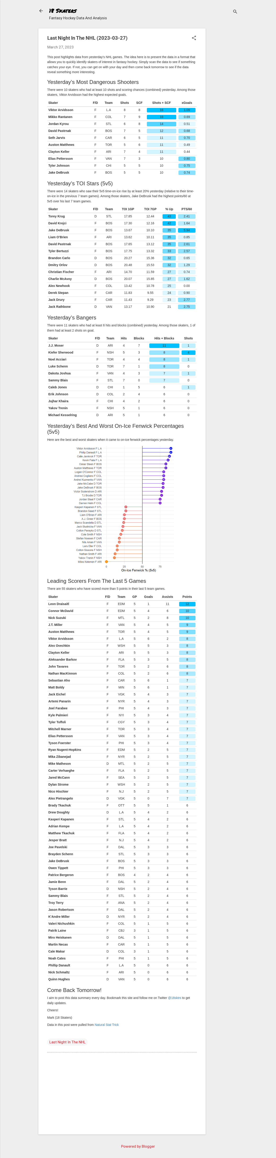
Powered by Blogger (138, 1146)
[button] (194, 38)
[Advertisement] (223, 95)
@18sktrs (174, 998)
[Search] (235, 12)
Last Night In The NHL (67, 1042)
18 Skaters (62, 11)
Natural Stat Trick (107, 1025)
